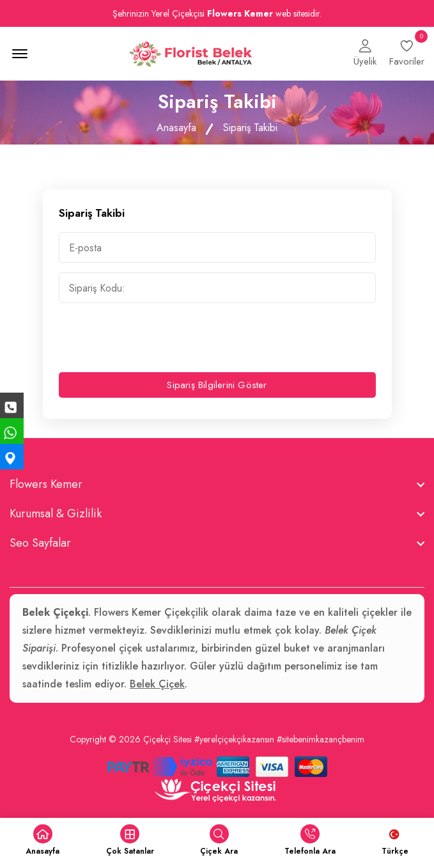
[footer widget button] (217, 484)
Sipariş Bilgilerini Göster (217, 385)
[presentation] (156, 338)
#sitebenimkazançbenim (320, 739)
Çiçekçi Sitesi (167, 739)
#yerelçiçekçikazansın (234, 739)
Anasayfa (176, 127)
